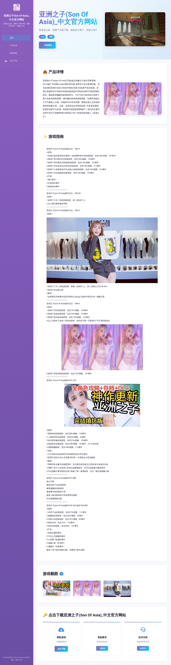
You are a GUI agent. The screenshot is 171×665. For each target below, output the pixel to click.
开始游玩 (48, 45)
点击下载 (61, 649)
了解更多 (102, 648)
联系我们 (143, 648)
